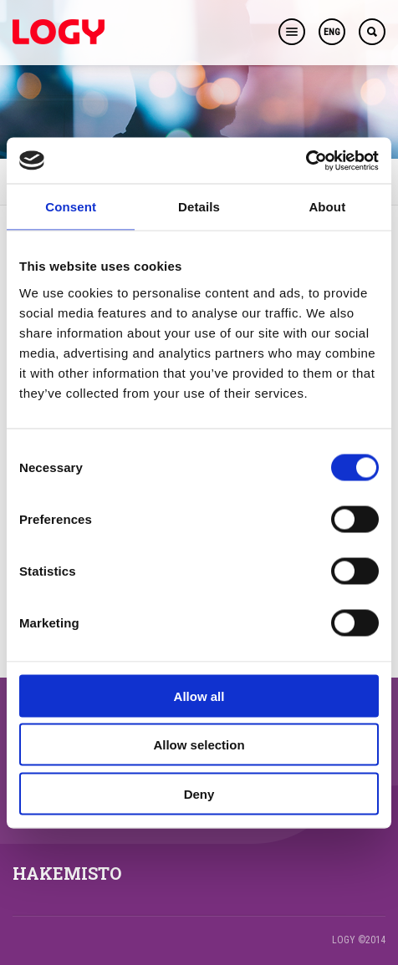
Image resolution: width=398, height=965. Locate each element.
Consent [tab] (70, 207)
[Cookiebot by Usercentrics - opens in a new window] (305, 160)
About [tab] (327, 207)
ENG (332, 32)
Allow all (199, 695)
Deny (199, 793)
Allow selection (198, 745)
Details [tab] (199, 207)
